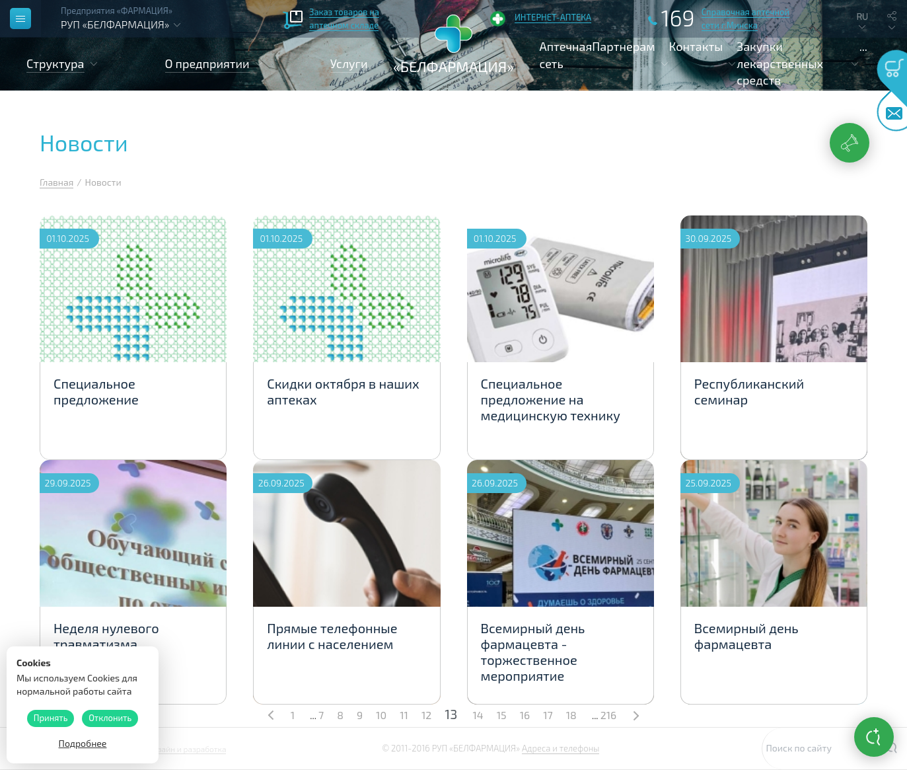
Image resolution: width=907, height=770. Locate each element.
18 (571, 715)
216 (608, 715)
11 (404, 715)
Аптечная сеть (566, 55)
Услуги (349, 63)
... (863, 46)
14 (477, 715)
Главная (56, 182)
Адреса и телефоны (560, 748)
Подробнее (83, 743)
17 (548, 715)
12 (426, 715)
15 (502, 715)
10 (381, 715)
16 (525, 715)
